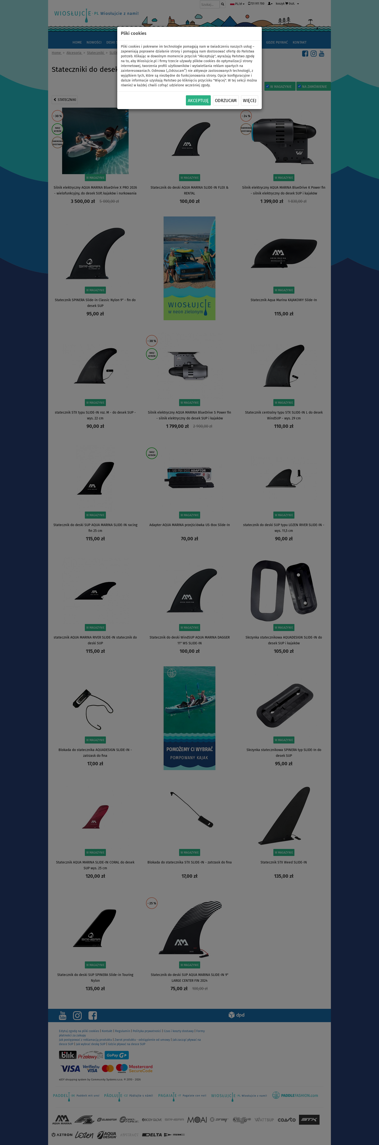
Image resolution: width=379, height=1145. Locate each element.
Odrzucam (226, 100)
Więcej (249, 100)
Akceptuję (198, 100)
